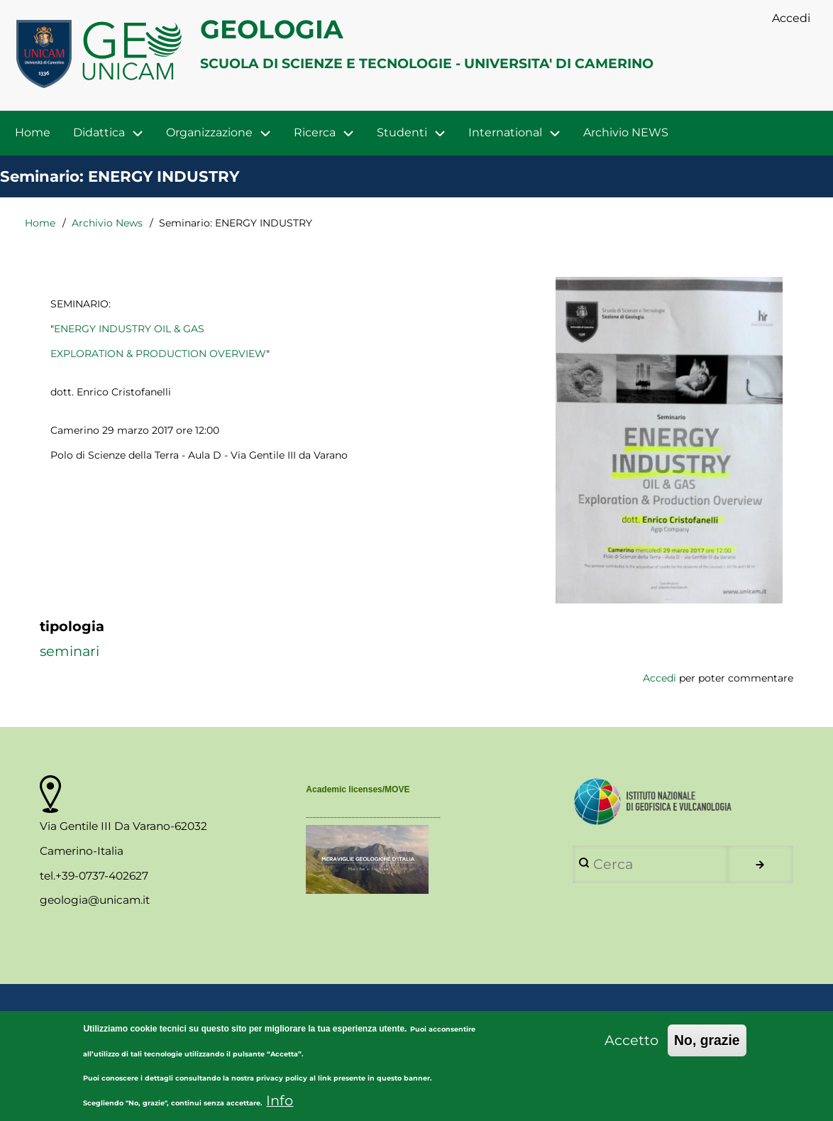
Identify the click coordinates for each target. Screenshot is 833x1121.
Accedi (659, 678)
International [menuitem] (505, 132)
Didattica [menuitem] (99, 132)
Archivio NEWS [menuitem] (625, 132)
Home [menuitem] (32, 132)
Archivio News (107, 223)
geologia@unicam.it (95, 900)
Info (279, 1108)
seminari (69, 651)
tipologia (72, 626)
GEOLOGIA (271, 29)
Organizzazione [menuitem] (209, 132)
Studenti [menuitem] (402, 132)
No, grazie (707, 1048)
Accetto (631, 1047)
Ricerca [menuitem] (315, 132)
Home (40, 223)
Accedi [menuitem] (791, 18)
